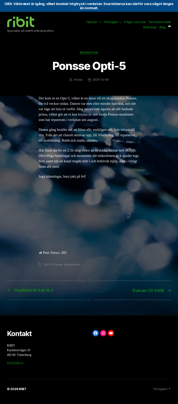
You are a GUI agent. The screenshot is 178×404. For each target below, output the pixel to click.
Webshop (150, 30)
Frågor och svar (135, 24)
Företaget (111, 24)
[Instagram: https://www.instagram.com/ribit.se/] (103, 338)
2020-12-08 (101, 85)
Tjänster (92, 24)
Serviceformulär (160, 24)
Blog (162, 30)
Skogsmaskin (72, 270)
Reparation (89, 58)
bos (80, 85)
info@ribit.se (15, 368)
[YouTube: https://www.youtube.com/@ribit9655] (111, 338)
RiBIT (23, 394)
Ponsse (58, 270)
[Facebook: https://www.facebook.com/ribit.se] (95, 338)
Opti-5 (47, 270)
